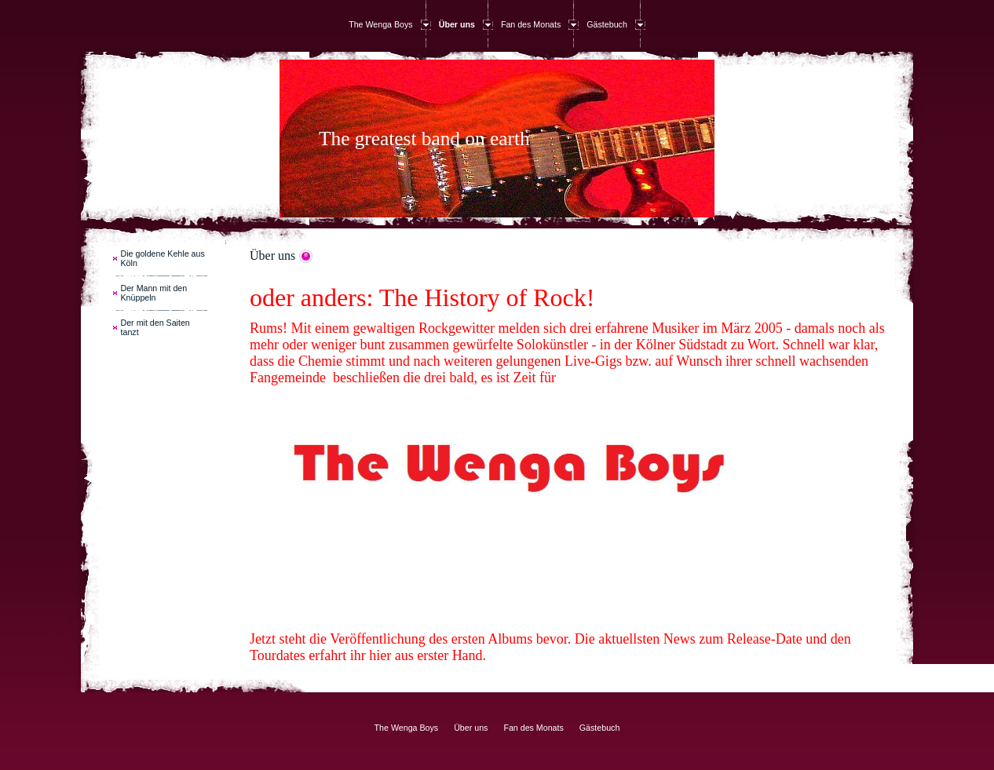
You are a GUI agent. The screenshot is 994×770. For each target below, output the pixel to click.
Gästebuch (607, 24)
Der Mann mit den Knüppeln (154, 292)
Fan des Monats (531, 24)
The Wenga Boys (381, 24)
